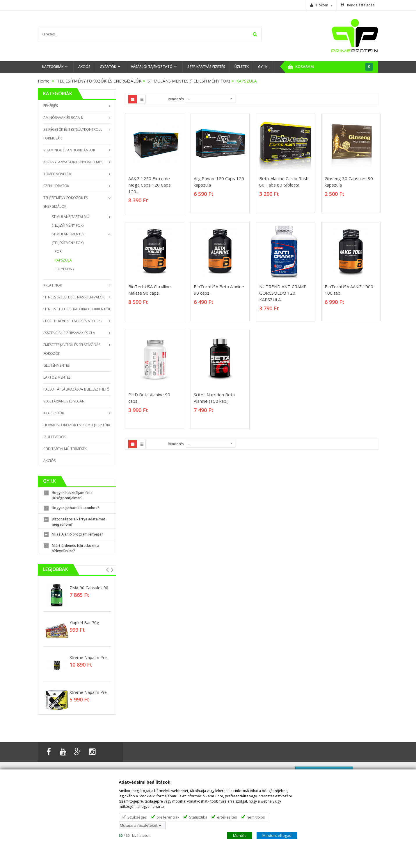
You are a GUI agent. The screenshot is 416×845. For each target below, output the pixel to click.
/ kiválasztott (135, 835)
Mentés (239, 835)
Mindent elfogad (276, 835)
